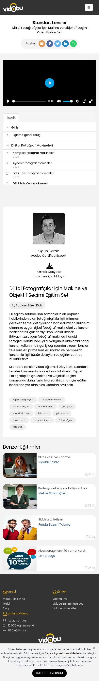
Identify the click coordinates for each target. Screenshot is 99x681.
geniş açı (67, 406)
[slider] (29, 101)
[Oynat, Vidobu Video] (8, 101)
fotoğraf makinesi (51, 399)
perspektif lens (42, 420)
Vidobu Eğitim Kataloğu (68, 604)
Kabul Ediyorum (49, 673)
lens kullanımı (45, 406)
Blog (6, 608)
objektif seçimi (21, 406)
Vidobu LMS (60, 599)
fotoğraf (17, 426)
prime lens (62, 413)
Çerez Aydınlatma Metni (62, 653)
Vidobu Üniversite (64, 608)
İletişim (7, 604)
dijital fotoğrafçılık (23, 399)
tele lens (43, 413)
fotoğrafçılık (65, 420)
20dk (27, 305)
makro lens (19, 420)
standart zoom (21, 413)
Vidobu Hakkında (14, 599)
